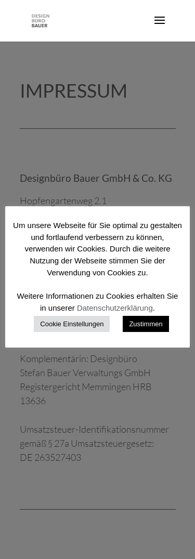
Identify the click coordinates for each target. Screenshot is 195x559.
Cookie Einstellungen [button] (71, 324)
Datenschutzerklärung (115, 307)
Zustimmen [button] (145, 324)
